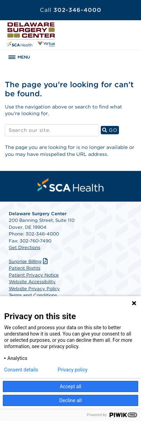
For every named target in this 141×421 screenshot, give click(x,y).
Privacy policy (72, 370)
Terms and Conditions (33, 295)
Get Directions (24, 247)
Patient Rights (24, 268)
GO (110, 130)
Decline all (70, 400)
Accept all (71, 386)
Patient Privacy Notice (34, 275)
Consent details (21, 370)
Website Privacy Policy (34, 288)
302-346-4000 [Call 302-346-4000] (70, 10)
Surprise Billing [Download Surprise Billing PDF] (29, 261)
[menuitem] (70, 185)
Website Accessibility (32, 281)
